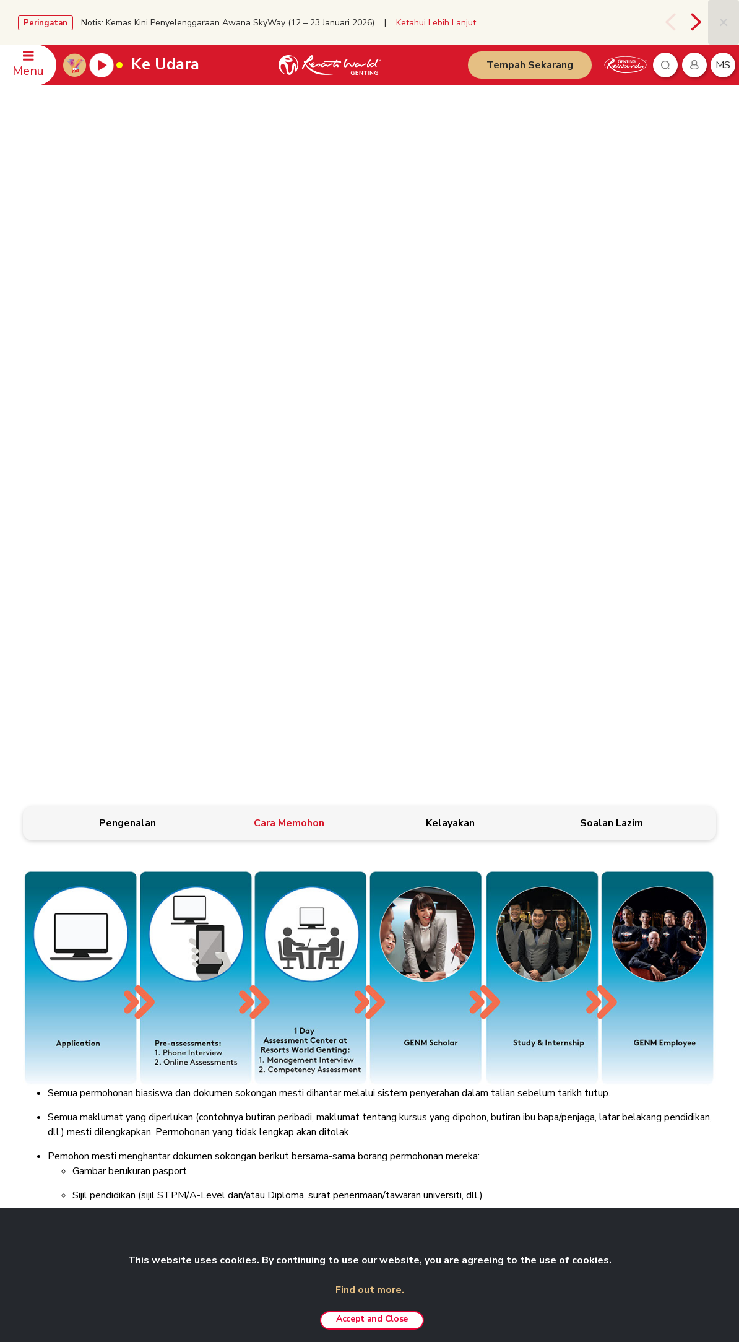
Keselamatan (52, 1028)
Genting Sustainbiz (196, 1082)
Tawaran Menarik (459, 1154)
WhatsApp (49, 1064)
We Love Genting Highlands (213, 1172)
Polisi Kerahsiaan (326, 992)
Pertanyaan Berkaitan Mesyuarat (87, 992)
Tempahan (48, 974)
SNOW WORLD (590, 1097)
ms (722, 65)
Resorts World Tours (600, 974)
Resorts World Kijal (464, 1064)
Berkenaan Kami (191, 974)
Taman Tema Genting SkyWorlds (489, 974)
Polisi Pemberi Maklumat (340, 1064)
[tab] (128, 315)
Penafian (310, 974)
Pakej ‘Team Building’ (467, 1028)
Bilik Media (182, 1010)
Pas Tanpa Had (456, 1010)
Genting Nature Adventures (477, 1118)
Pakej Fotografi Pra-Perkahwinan (487, 1046)
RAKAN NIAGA (584, 954)
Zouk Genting (585, 1043)
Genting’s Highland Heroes (211, 1064)
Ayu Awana (582, 1061)
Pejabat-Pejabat (58, 1010)
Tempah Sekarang (529, 65)
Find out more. (369, 1290)
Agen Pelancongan (196, 1100)
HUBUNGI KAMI (53, 954)
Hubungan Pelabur (196, 992)
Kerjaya (175, 1118)
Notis (304, 1028)
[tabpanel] (369, 645)
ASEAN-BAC (185, 1154)
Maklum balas (54, 1046)
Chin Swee (580, 992)
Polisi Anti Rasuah (328, 1046)
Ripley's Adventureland (604, 1079)
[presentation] (671, 22)
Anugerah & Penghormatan (211, 1136)
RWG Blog (182, 1028)
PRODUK (439, 954)
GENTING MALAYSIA (197, 954)
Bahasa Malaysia (670, 956)
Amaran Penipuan (327, 1010)
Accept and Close (372, 1319)
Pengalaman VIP (458, 992)
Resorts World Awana (469, 1100)
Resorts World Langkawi (473, 1082)
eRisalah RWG (189, 1046)
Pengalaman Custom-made (478, 1136)
